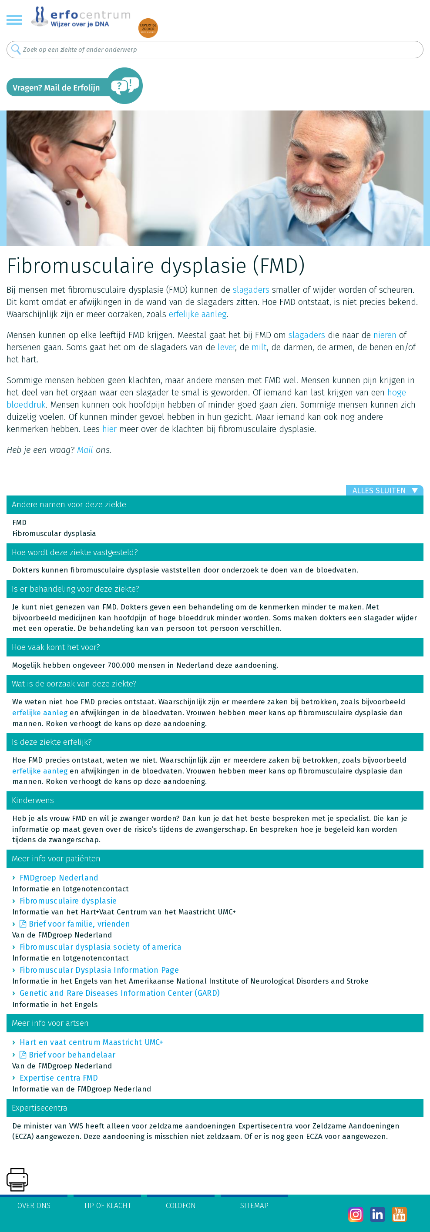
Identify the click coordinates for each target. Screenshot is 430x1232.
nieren (384, 335)
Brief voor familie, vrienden (79, 924)
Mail (85, 450)
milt (259, 347)
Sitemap (254, 1205)
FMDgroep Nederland (59, 878)
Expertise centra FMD (59, 1078)
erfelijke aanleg (198, 314)
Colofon (181, 1205)
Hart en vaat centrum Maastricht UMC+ (92, 1042)
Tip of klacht (107, 1205)
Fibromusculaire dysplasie (68, 901)
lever (226, 347)
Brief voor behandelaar (72, 1055)
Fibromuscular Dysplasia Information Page (99, 970)
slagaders (251, 290)
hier (109, 429)
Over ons (33, 1205)
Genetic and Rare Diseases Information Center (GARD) (120, 993)
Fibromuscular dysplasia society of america (101, 947)
